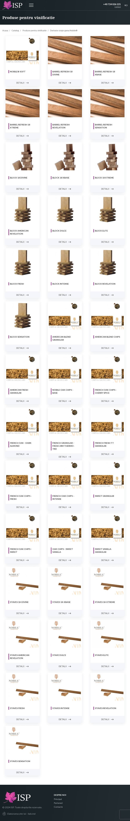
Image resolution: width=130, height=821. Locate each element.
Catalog (15, 30)
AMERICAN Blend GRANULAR (61, 338)
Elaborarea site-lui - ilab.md (18, 814)
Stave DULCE (59, 655)
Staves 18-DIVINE (19, 602)
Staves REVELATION (105, 708)
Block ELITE (101, 230)
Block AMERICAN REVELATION (19, 232)
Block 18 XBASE (60, 177)
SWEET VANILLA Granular (103, 550)
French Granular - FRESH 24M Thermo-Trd (63, 446)
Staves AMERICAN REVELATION (19, 656)
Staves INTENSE (60, 708)
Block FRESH (17, 283)
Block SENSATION (19, 337)
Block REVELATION (105, 283)
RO (126, 5)
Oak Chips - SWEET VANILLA (62, 550)
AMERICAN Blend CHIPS (107, 337)
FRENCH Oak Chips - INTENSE (63, 497)
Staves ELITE (102, 655)
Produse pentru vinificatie (34, 30)
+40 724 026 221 (112, 4)
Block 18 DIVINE (18, 177)
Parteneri (58, 803)
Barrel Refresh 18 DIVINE (62, 73)
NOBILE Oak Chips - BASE (62, 391)
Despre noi (60, 795)
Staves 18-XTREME (105, 602)
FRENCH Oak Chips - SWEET (21, 550)
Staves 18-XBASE (61, 602)
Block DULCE (59, 230)
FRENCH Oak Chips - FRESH (21, 497)
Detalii (22, 82)
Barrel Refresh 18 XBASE (105, 73)
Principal (58, 799)
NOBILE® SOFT (17, 71)
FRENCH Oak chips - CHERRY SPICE (106, 391)
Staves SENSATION (20, 761)
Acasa (5, 30)
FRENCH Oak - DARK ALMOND (20, 444)
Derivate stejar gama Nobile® (63, 30)
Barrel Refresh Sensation (103, 126)
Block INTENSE (60, 283)
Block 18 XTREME (104, 177)
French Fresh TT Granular (104, 444)
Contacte (58, 807)
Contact (118, 7)
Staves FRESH (17, 708)
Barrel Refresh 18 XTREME (20, 126)
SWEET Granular (104, 496)
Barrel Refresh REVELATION (61, 126)
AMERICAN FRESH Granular (19, 391)
